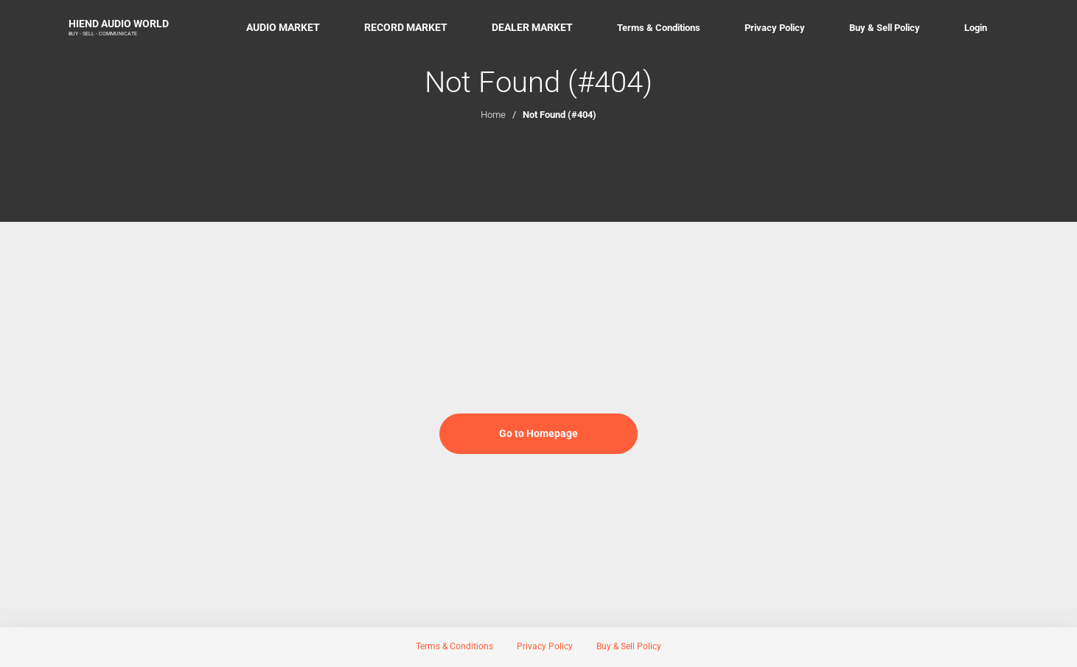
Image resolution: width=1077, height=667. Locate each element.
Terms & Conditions (658, 27)
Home (493, 114)
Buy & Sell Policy (884, 27)
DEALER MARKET (532, 27)
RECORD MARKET (405, 27)
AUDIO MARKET (283, 27)
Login (975, 27)
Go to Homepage (538, 433)
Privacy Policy (775, 27)
